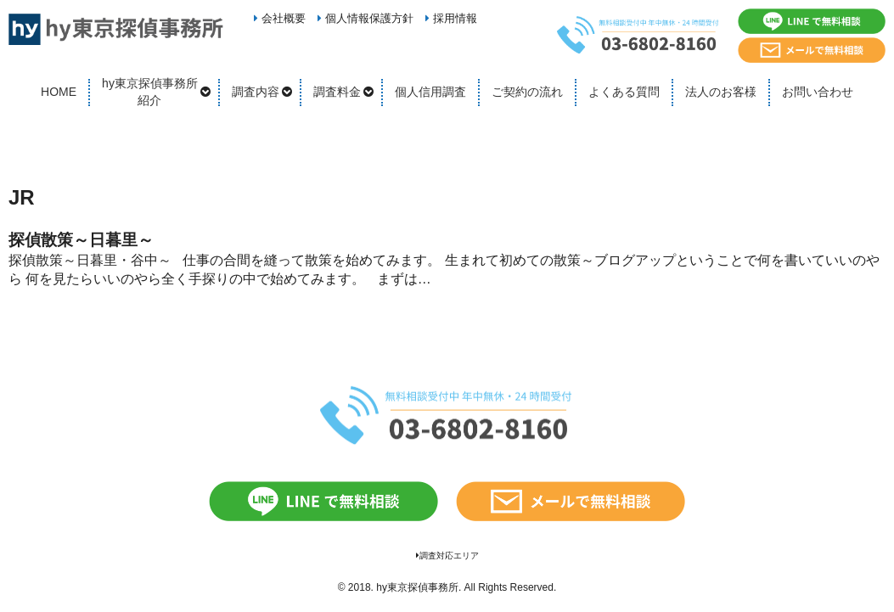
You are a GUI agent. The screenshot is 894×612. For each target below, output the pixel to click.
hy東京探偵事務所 (417, 587)
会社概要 (280, 18)
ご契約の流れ (527, 91)
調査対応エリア (447, 555)
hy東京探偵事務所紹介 (150, 91)
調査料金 (337, 91)
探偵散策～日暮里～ (81, 240)
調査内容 (255, 91)
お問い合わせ (817, 91)
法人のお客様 (720, 91)
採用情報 (451, 18)
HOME (58, 91)
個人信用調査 (430, 91)
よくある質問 (624, 91)
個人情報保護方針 (365, 18)
